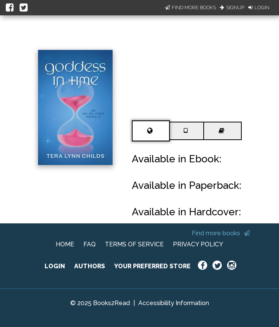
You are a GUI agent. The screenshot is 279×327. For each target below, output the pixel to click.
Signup (232, 7)
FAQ (89, 244)
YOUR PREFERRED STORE (152, 266)
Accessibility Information (173, 303)
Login (258, 7)
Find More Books (190, 7)
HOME (65, 244)
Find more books (221, 233)
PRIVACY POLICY (198, 244)
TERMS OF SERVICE (134, 244)
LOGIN (55, 266)
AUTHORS (89, 266)
